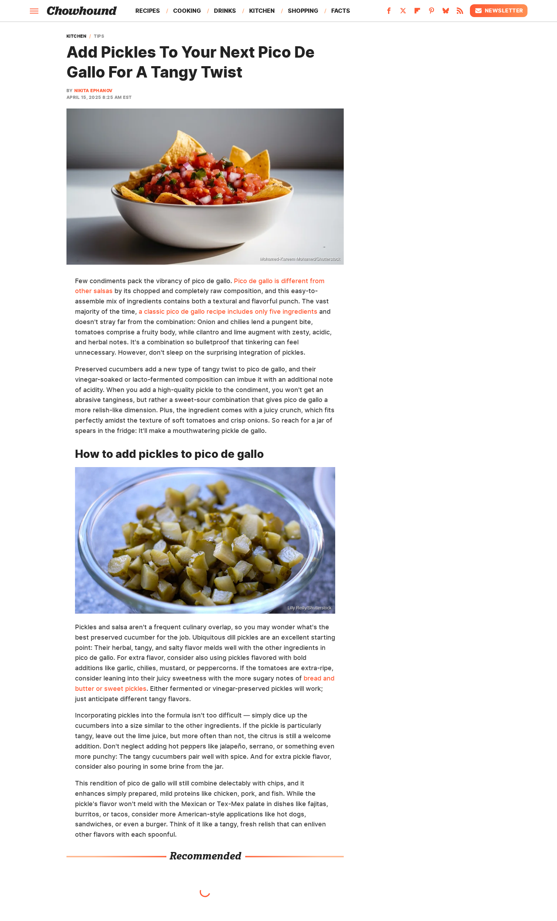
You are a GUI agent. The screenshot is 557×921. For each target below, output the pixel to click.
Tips (99, 36)
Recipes (147, 10)
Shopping (303, 10)
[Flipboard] (417, 13)
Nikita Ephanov (93, 90)
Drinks (225, 10)
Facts (340, 10)
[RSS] (460, 13)
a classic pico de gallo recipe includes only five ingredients (228, 311)
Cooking (187, 10)
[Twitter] (403, 13)
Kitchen (262, 10)
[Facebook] (389, 13)
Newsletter (498, 10)
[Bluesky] (445, 13)
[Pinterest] (431, 13)
